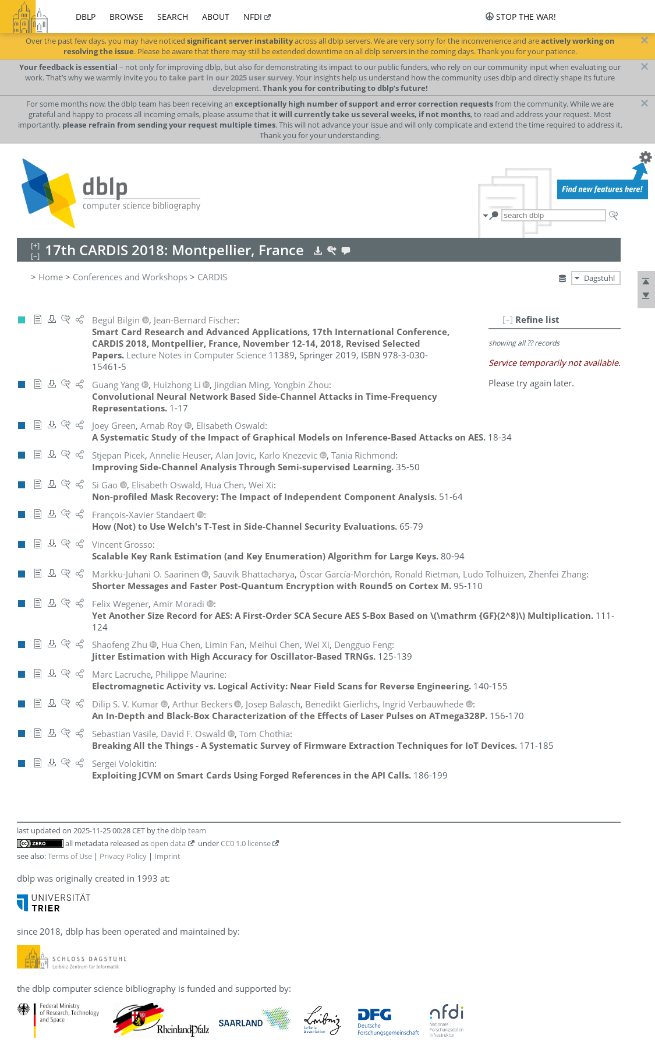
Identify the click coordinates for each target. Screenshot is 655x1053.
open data (168, 843)
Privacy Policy (123, 856)
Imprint (167, 856)
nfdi (252, 16)
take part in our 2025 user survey (230, 77)
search (172, 16)
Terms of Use (70, 856)
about (215, 16)
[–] (507, 319)
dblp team (188, 830)
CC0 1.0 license (246, 843)
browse (126, 16)
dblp (85, 16)
